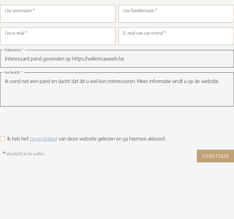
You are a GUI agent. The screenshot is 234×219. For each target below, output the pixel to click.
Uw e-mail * (16, 33)
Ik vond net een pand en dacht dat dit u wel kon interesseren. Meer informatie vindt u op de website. (117, 89)
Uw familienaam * (140, 10)
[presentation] (46, 123)
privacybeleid (43, 139)
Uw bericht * (13, 73)
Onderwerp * (13, 50)
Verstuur (215, 156)
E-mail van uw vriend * (144, 33)
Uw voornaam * (20, 10)
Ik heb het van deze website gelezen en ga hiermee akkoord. (86, 139)
